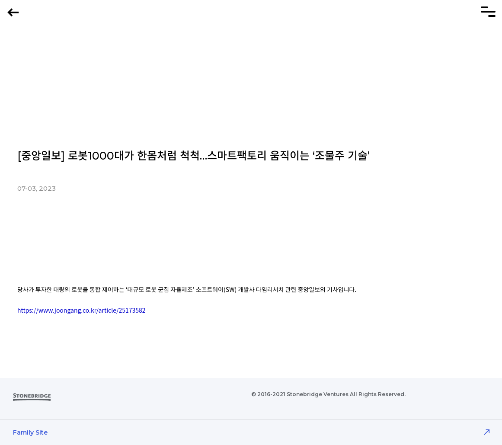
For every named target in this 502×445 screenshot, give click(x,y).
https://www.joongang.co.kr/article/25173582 (81, 310)
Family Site (30, 432)
